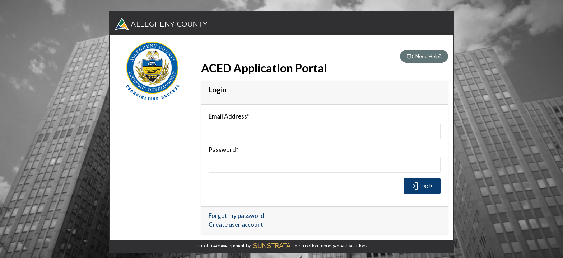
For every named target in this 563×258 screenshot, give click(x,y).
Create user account (236, 224)
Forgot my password (236, 215)
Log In (422, 186)
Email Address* (229, 116)
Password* (223, 149)
